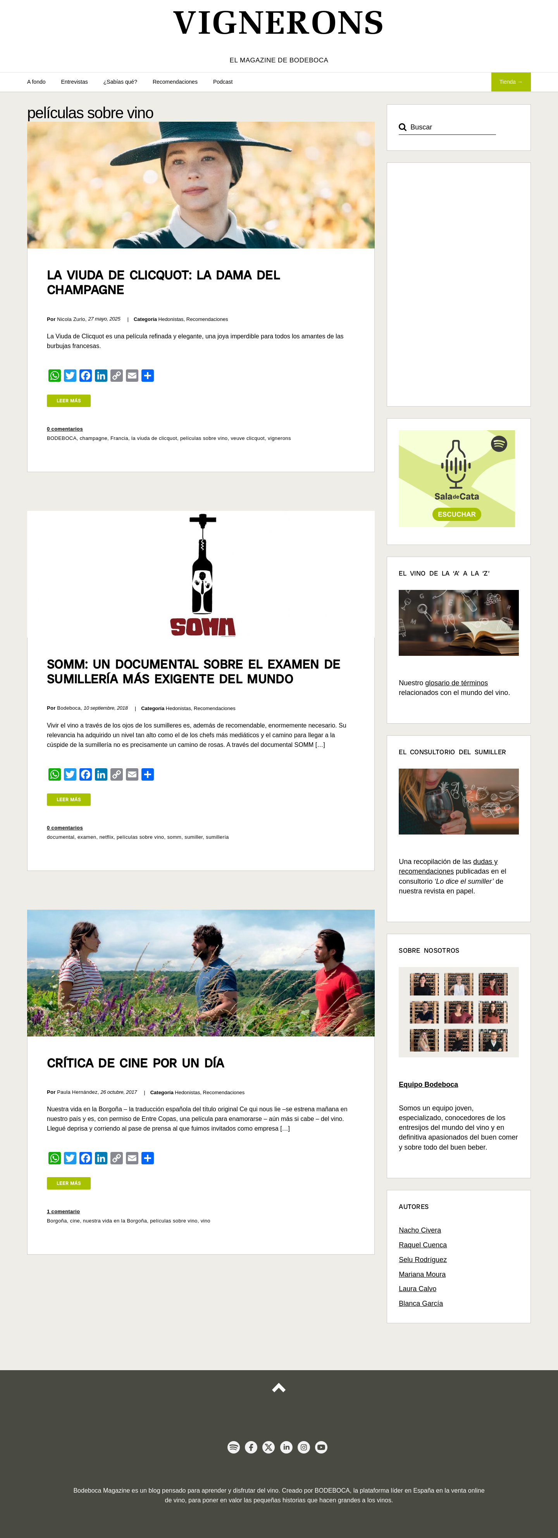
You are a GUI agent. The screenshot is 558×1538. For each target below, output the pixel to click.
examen (87, 837)
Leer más (69, 401)
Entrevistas (74, 82)
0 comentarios (65, 429)
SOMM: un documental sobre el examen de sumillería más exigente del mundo (193, 671)
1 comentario (63, 1211)
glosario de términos (456, 683)
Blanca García (421, 1303)
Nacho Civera (420, 1230)
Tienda (507, 82)
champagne (93, 438)
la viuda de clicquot (154, 438)
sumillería (217, 837)
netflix (106, 837)
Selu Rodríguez (423, 1260)
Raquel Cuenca (423, 1245)
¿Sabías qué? (120, 82)
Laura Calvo (417, 1289)
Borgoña (57, 1221)
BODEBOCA (62, 438)
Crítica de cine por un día (135, 1063)
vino (205, 1221)
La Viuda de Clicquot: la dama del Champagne (163, 282)
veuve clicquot (248, 438)
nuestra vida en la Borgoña (115, 1221)
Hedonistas (171, 319)
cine (75, 1221)
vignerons (279, 438)
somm (174, 837)
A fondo (36, 82)
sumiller (193, 837)
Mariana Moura (422, 1274)
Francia (119, 438)
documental (60, 837)
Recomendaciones (175, 82)
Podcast (223, 82)
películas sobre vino (203, 438)
